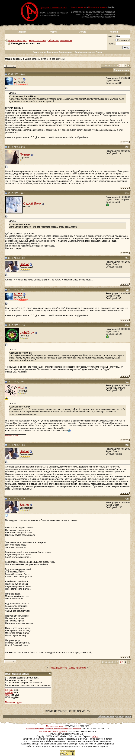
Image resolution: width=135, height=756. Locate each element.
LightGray (27, 332)
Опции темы (120, 70)
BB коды (9, 690)
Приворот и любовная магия (53, 7)
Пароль (111, 44)
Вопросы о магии (37, 40)
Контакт (114, 32)
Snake (24, 264)
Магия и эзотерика (17, 40)
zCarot (95, 736)
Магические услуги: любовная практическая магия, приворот (53, 728)
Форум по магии (78, 7)
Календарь (52, 52)
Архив (119, 716)
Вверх (128, 716)
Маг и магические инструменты (52, 731)
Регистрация (39, 52)
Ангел (18, 79)
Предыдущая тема (58, 668)
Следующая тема (77, 668)
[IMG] (7, 695)
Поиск (99, 52)
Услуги (82, 32)
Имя (110, 36)
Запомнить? (122, 40)
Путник (25, 154)
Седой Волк (32, 203)
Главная (21, 32)
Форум (53, 32)
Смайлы (9, 692)
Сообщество (66, 52)
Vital (21, 387)
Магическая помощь (97, 7)
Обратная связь (106, 716)
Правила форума (13, 702)
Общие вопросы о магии (60, 40)
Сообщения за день (85, 52)
